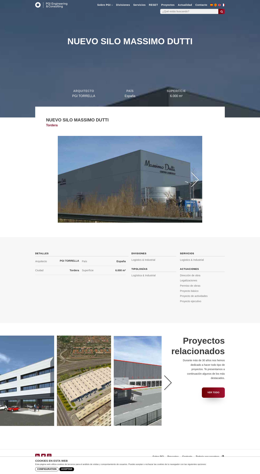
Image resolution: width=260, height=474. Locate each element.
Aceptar (66, 469)
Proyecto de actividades (194, 296)
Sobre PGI (105, 4)
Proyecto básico (189, 290)
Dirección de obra (190, 275)
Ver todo (213, 392)
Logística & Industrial (143, 275)
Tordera (74, 270)
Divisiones (123, 4)
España (121, 261)
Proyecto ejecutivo (190, 301)
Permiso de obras (190, 285)
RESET (153, 4)
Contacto (201, 4)
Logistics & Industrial (143, 259)
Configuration (47, 469)
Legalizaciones (188, 280)
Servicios (139, 4)
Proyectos (168, 4)
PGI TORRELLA (69, 260)
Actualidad (185, 4)
